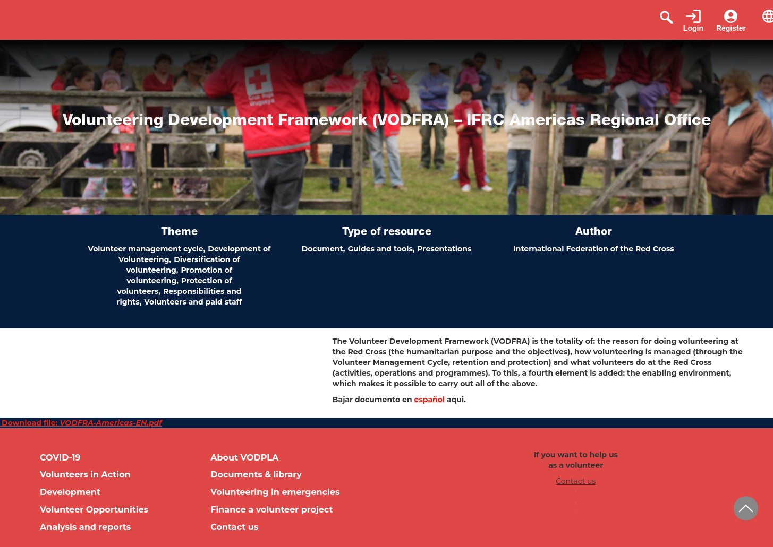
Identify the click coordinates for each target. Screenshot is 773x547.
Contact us (234, 527)
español (429, 399)
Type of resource (386, 233)
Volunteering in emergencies (274, 492)
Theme (179, 233)
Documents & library (256, 475)
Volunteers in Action (85, 475)
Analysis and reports (85, 527)
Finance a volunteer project (271, 510)
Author (593, 233)
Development (70, 492)
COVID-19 (60, 458)
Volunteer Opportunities (94, 510)
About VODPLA (244, 458)
